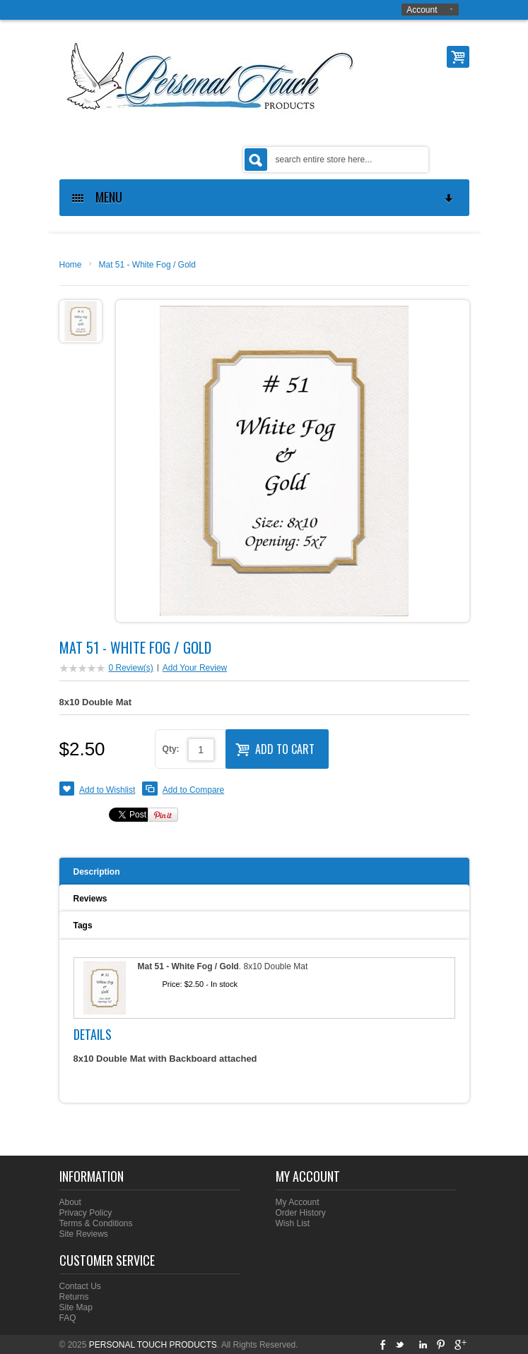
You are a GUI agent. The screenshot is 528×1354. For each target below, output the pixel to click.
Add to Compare (193, 790)
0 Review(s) (131, 668)
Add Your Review (195, 668)
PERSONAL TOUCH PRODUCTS (153, 1345)
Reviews (90, 899)
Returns (74, 1297)
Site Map (76, 1307)
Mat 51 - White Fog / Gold (147, 265)
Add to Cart (275, 747)
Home (70, 265)
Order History (301, 1213)
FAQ (67, 1318)
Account (421, 10)
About (70, 1202)
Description (97, 872)
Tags (83, 925)
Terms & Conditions (96, 1223)
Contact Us (80, 1286)
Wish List (293, 1223)
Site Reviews (83, 1234)
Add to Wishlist (107, 790)
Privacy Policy (85, 1213)
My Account (297, 1202)
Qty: (171, 749)
